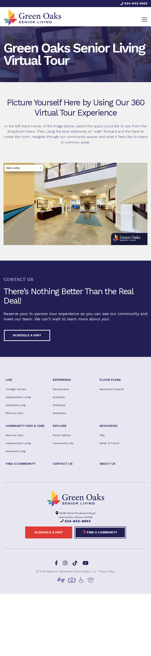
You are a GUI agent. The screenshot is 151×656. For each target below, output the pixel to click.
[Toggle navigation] (144, 19)
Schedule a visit (27, 335)
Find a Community (100, 532)
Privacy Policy (106, 571)
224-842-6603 (134, 3)
